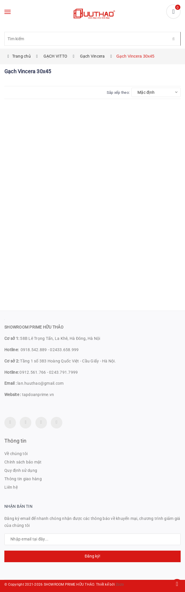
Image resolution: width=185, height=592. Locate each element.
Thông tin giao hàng (23, 478)
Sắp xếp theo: (118, 92)
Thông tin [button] (15, 441)
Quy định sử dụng (20, 470)
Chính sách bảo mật (23, 462)
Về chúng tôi (16, 453)
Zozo (120, 584)
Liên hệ (11, 487)
